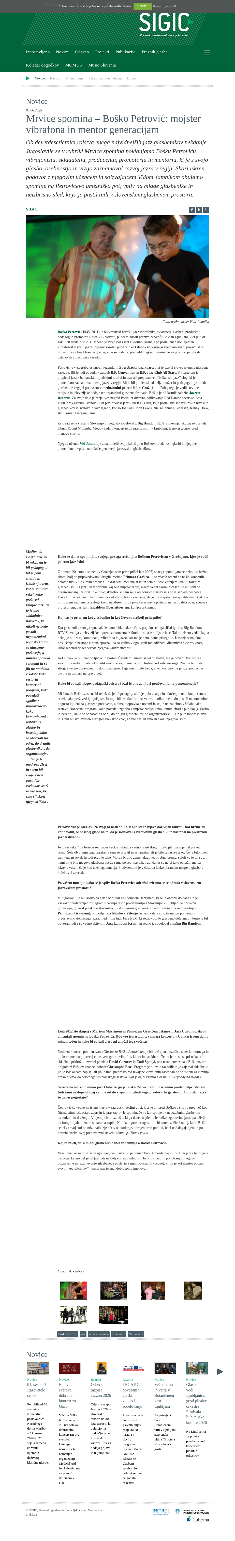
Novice (62, 52)
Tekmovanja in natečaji (105, 78)
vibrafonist (118, 1334)
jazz (83, 1334)
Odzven (82, 52)
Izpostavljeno (38, 52)
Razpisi (55, 78)
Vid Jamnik (136, 1334)
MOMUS (73, 65)
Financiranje (74, 78)
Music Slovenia (102, 65)
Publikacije (125, 52)
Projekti (102, 52)
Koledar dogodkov (42, 65)
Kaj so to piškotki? (164, 6)
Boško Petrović (69, 332)
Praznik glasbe (155, 52)
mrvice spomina (99, 1334)
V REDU (143, 6)
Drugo (131, 78)
